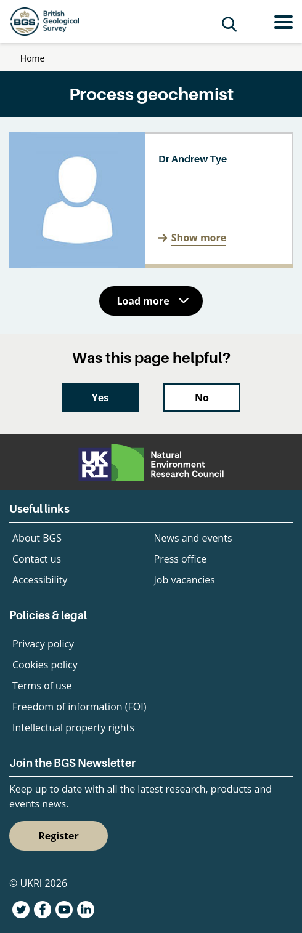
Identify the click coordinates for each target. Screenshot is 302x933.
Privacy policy (43, 644)
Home (32, 58)
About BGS (37, 538)
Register (58, 836)
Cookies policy (45, 664)
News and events (193, 538)
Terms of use (42, 685)
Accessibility (39, 580)
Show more (198, 237)
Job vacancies (184, 580)
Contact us (36, 559)
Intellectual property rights (73, 727)
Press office (180, 559)
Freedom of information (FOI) (79, 706)
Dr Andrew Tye (192, 159)
